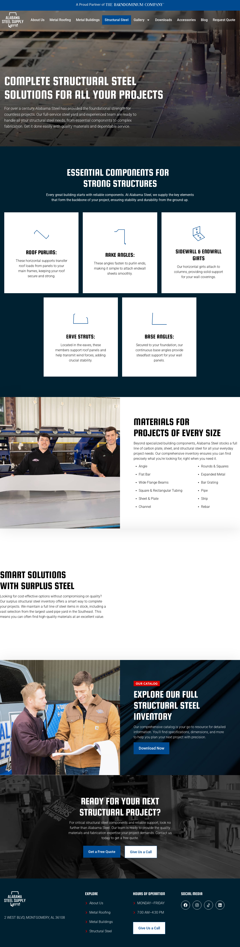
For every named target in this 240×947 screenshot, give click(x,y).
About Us (37, 20)
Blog (204, 20)
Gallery (142, 20)
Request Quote (224, 20)
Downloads (163, 20)
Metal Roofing (60, 20)
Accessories (186, 20)
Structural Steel (117, 20)
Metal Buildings (88, 20)
